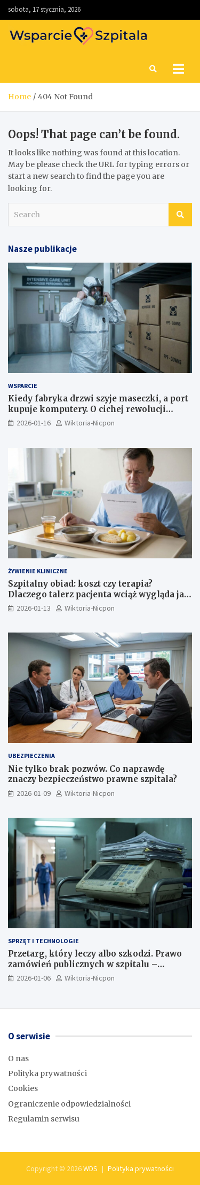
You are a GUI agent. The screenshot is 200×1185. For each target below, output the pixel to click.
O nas (18, 1058)
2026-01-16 (34, 423)
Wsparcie (22, 386)
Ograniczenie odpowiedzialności (69, 1104)
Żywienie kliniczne (38, 571)
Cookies (23, 1088)
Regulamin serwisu (43, 1119)
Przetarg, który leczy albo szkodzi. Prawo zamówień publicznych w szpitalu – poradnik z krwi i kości (95, 964)
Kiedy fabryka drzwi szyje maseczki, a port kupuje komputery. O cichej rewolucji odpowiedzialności (98, 408)
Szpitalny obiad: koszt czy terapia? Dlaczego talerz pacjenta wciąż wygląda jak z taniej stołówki (99, 594)
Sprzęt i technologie (43, 941)
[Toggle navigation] (178, 69)
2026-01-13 (34, 608)
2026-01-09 (34, 793)
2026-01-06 (34, 978)
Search (180, 214)
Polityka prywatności (47, 1073)
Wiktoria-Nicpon (90, 423)
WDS (90, 1168)
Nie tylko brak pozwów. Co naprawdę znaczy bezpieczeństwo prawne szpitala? (92, 774)
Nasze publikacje (42, 249)
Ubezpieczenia (31, 756)
